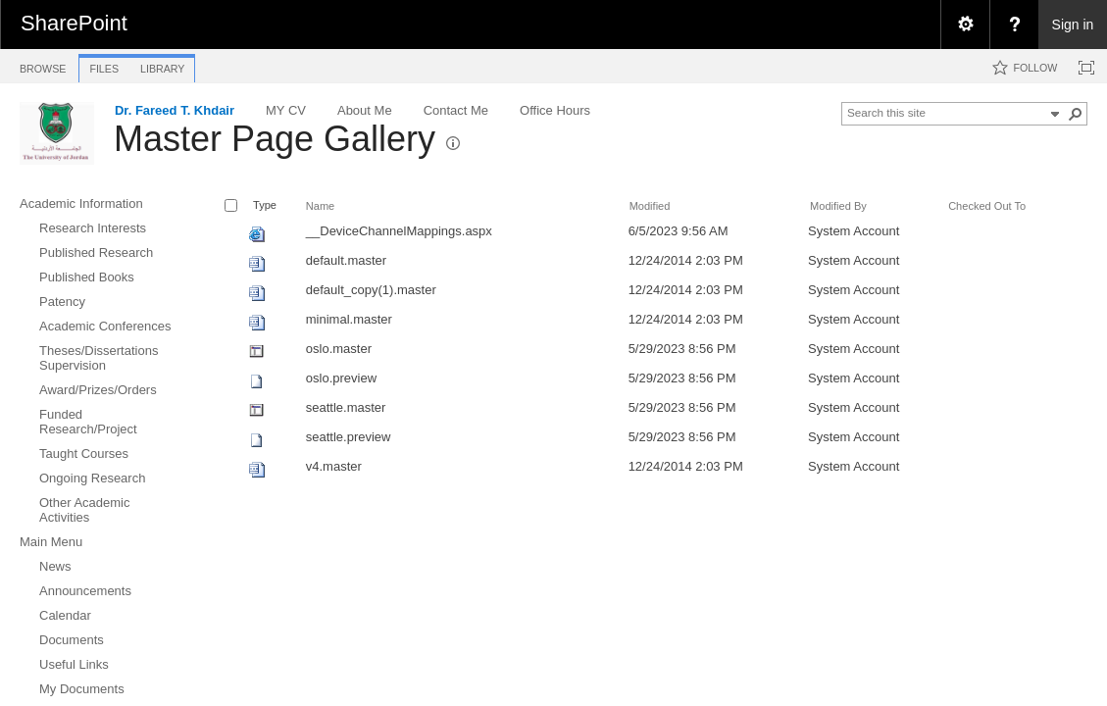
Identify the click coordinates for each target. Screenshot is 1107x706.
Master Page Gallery (274, 139)
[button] (1075, 114)
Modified (650, 206)
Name (320, 206)
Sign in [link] (1073, 24)
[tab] (42, 65)
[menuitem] (964, 24)
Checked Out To (987, 206)
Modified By (838, 206)
